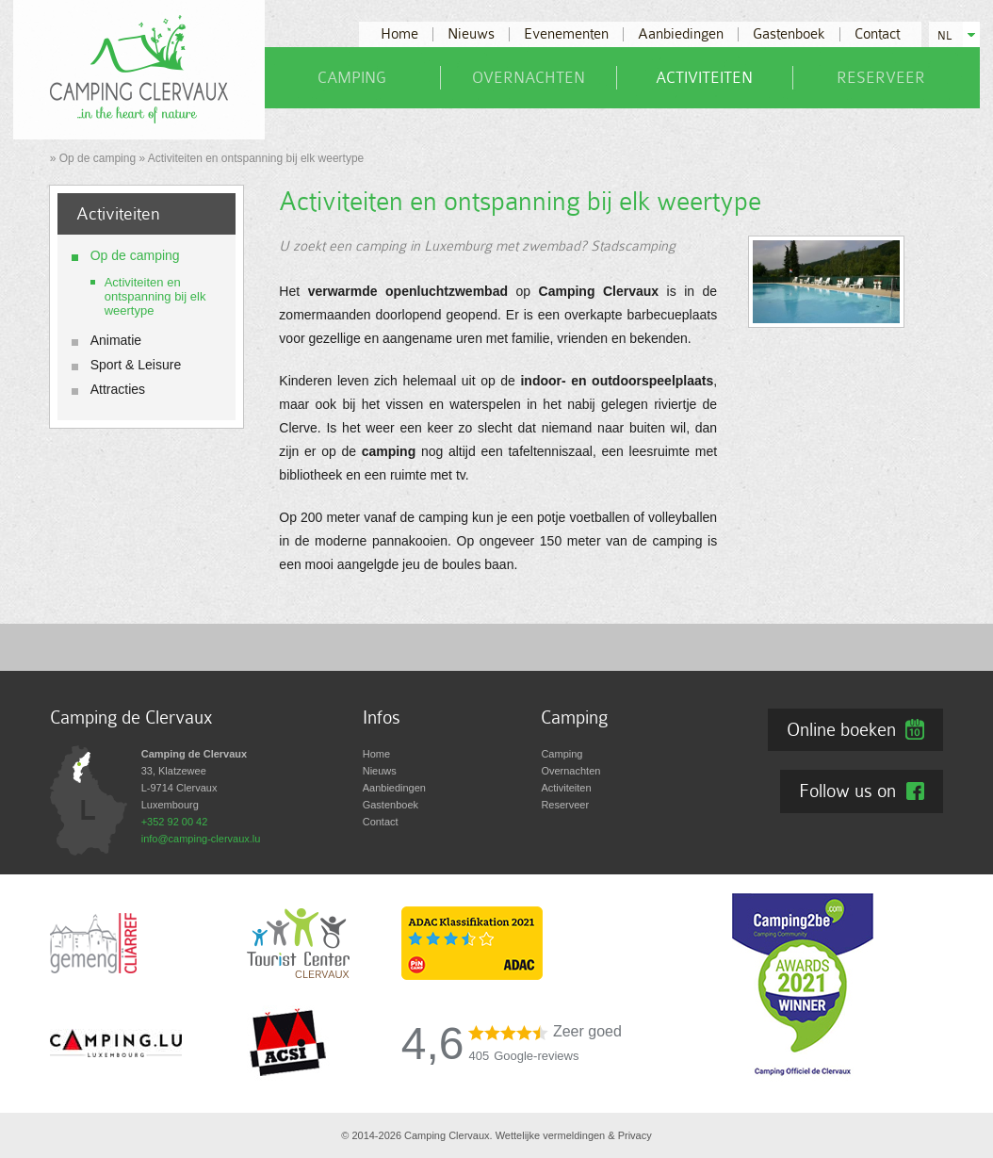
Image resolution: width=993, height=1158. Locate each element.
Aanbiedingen (681, 34)
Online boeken (841, 729)
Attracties (117, 389)
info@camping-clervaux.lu (201, 838)
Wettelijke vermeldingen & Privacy (574, 1135)
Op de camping (97, 158)
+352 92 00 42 (174, 821)
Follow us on (847, 790)
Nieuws (471, 34)
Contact (877, 34)
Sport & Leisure (136, 364)
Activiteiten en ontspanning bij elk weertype (155, 296)
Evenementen (566, 34)
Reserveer (881, 78)
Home (399, 34)
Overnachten (528, 78)
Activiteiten (704, 78)
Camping (351, 78)
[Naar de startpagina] (139, 68)
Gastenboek (789, 34)
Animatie (115, 340)
